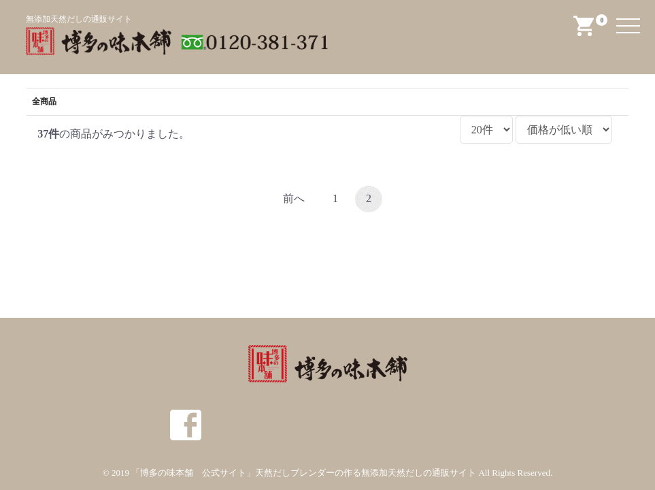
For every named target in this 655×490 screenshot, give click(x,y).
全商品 (44, 101)
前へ (294, 198)
